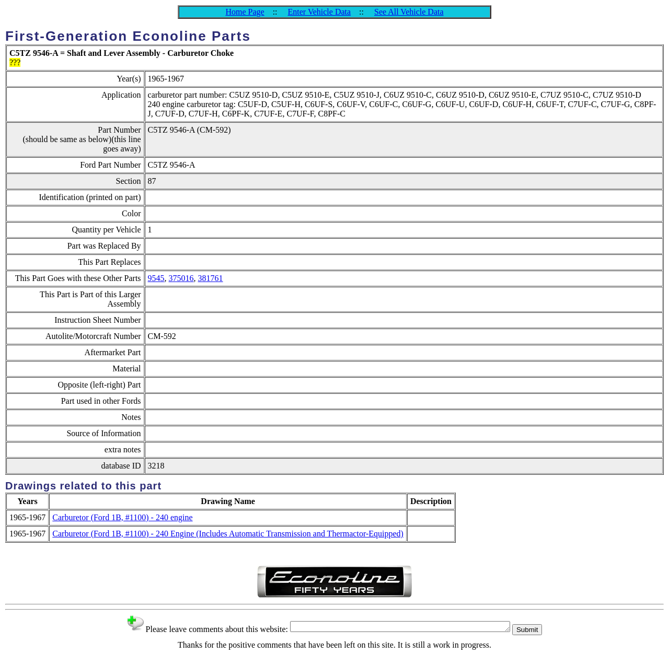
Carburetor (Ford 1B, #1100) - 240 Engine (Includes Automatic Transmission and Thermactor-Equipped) (227, 533)
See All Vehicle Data (409, 11)
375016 (181, 278)
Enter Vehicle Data (319, 11)
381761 (210, 278)
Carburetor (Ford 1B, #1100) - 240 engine (122, 517)
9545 (156, 278)
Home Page (244, 11)
